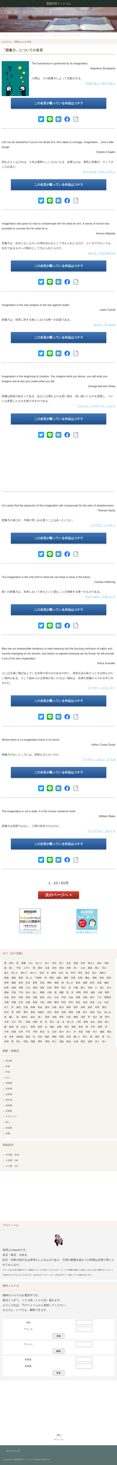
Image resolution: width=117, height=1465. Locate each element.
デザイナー (11, 1116)
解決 (54, 972)
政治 (61, 1007)
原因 (35, 987)
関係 (51, 977)
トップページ (6, 41)
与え (30, 963)
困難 (42, 992)
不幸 (6, 1031)
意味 (106, 963)
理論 (61, 1041)
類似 (68, 1041)
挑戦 (76, 1017)
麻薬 (102, 1031)
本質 (81, 1031)
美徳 (73, 1027)
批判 (81, 1027)
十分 (99, 997)
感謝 (59, 977)
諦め (11, 963)
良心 (54, 1041)
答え (109, 987)
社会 (56, 997)
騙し (11, 1017)
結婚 (13, 987)
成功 (47, 1007)
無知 (28, 1036)
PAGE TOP (58, 1439)
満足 (109, 1031)
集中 (92, 997)
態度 (71, 1012)
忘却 (54, 1031)
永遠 (47, 968)
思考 (85, 992)
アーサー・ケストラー (101, 687)
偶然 (56, 982)
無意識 (19, 1036)
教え (97, 968)
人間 (78, 1022)
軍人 (8, 1122)
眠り (107, 1022)
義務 (13, 982)
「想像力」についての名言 (26, 11)
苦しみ (69, 982)
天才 (13, 1022)
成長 (83, 1007)
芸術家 (9, 1088)
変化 (42, 1031)
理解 (33, 1041)
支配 (35, 997)
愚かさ (24, 972)
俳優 (8, 1133)
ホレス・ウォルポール (101, 253)
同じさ (14, 972)
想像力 (41, 1012)
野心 (85, 1036)
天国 (6, 1022)
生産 (54, 1007)
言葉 (13, 992)
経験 (85, 982)
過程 (21, 977)
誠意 (18, 1007)
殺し (35, 992)
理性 (40, 1041)
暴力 (61, 1031)
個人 (102, 987)
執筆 (28, 997)
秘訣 (52, 1027)
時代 (13, 997)
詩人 (8, 1077)
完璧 (73, 977)
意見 (68, 963)
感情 (66, 977)
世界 (97, 1007)
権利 (56, 987)
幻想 (49, 987)
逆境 (21, 982)
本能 (88, 1031)
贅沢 (76, 1007)
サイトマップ (13, 1451)
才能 (49, 992)
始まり (24, 1027)
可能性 (38, 977)
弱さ (18, 1041)
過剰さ (102, 972)
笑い (104, 1041)
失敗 (21, 997)
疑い (11, 968)
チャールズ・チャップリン (99, 171)
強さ (95, 1017)
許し (109, 1036)
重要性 (107, 997)
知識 (54, 1017)
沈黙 (83, 1017)
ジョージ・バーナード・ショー (96, 405)
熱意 (100, 1022)
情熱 (49, 1002)
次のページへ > (58, 895)
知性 (61, 1017)
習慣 (78, 997)
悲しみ (29, 977)
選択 (26, 1012)
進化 (78, 1002)
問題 (61, 1036)
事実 (107, 992)
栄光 (54, 968)
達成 (92, 1012)
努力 (52, 1022)
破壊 (11, 1027)
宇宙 (18, 968)
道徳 (28, 1022)
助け (85, 1012)
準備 (13, 1002)
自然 (6, 997)
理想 (47, 1041)
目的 (40, 1036)
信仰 (85, 1002)
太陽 (78, 1012)
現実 (42, 987)
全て (6, 1007)
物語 (47, 1036)
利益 (26, 1041)
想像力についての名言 (22, 41)
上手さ (27, 968)
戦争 (18, 1012)
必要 (59, 1027)
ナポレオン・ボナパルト (100, 83)
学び (95, 1031)
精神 (68, 1007)
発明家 (9, 1105)
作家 (8, 1066)
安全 (54, 963)
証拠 (28, 1002)
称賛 (35, 1002)
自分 (49, 997)
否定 (66, 1027)
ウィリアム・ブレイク (101, 830)
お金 (83, 968)
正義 (26, 1007)
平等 (93, 1027)
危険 (94, 977)
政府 (90, 1007)
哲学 (107, 1017)
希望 (6, 982)
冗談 (42, 1002)
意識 (76, 963)
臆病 (90, 968)
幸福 (90, 987)
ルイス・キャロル (104, 324)
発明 (33, 1027)
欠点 (28, 987)
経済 (92, 982)
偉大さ (91, 963)
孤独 (6, 992)
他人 (99, 1012)
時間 (78, 992)
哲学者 (9, 1100)
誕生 (33, 1017)
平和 (35, 1031)
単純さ (24, 1017)
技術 (101, 977)
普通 (13, 1031)
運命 (40, 968)
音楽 (42, 972)
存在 (49, 1012)
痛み (99, 963)
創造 (33, 1012)
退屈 (56, 1012)
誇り (68, 1031)
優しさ (77, 1036)
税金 (40, 1007)
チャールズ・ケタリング (100, 596)
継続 (106, 982)
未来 (11, 1036)
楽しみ (107, 1012)
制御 (33, 1007)
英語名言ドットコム (58, 3)
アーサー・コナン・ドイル (99, 759)
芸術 (99, 982)
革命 (80, 972)
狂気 (42, 982)
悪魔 (23, 963)
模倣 (54, 1036)
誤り (47, 963)
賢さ (94, 972)
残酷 (61, 992)
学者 (8, 1072)
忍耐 (85, 1022)
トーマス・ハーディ (103, 525)
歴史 (83, 1041)
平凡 (28, 1031)
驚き (6, 972)
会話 (61, 972)
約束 (68, 1036)
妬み (93, 1022)
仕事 (100, 992)
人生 (99, 1002)
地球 (47, 1017)
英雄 (68, 968)
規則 (109, 977)
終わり (33, 972)
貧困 (100, 1027)
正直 (21, 1002)
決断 (21, 987)
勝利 (56, 1002)
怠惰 (63, 1012)
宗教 (85, 997)
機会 (87, 977)
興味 (49, 982)
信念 (106, 1002)
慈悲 (42, 997)
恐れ (104, 968)
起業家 (9, 1094)
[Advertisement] (58, 466)
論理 (90, 1041)
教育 (35, 982)
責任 (104, 1007)
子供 (21, 992)
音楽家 (9, 1128)
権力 (63, 987)
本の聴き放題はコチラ (87, 932)
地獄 (93, 992)
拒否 (28, 982)
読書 (35, 1022)
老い (76, 968)
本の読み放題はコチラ (30, 932)
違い (40, 1017)
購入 (83, 987)
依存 (83, 963)
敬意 (78, 982)
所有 (71, 1002)
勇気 (97, 1036)
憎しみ (70, 1022)
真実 (92, 1002)
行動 (76, 987)
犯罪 (40, 1027)
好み (28, 992)
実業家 (9, 1083)
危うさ (39, 963)
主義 (6, 1002)
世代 (6, 1012)
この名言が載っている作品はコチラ (58, 103)
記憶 (80, 977)
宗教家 (9, 1111)
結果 (6, 987)
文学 (21, 1031)
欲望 (6, 1041)
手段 (63, 997)
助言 (63, 1002)
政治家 (9, 1060)
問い (21, 1022)
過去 (87, 972)
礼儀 (76, 1041)
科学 (73, 972)
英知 (61, 968)
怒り (61, 963)
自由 (71, 997)
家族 (6, 977)
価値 (13, 977)
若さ (97, 1041)
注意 (68, 1017)
